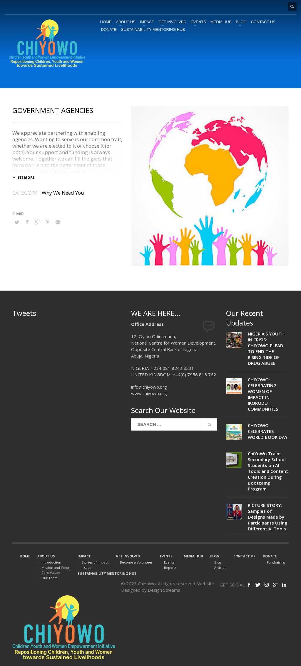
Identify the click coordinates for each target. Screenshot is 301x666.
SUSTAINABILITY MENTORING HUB (107, 573)
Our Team (49, 578)
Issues (86, 567)
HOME (25, 556)
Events (169, 562)
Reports (170, 567)
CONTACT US (244, 556)
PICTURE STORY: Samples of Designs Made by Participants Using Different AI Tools (267, 517)
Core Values (50, 572)
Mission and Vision (55, 567)
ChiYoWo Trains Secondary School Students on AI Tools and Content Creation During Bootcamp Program (268, 471)
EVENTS (166, 556)
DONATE (270, 556)
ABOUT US (46, 556)
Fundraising (276, 562)
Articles (220, 567)
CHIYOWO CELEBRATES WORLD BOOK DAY (267, 431)
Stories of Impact (95, 562)
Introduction (51, 562)
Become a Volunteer (136, 562)
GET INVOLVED (128, 556)
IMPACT (84, 556)
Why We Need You (63, 192)
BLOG (214, 556)
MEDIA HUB (193, 556)
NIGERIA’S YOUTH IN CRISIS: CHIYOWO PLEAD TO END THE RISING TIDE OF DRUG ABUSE (266, 348)
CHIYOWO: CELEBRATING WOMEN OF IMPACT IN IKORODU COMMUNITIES (263, 394)
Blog (217, 562)
